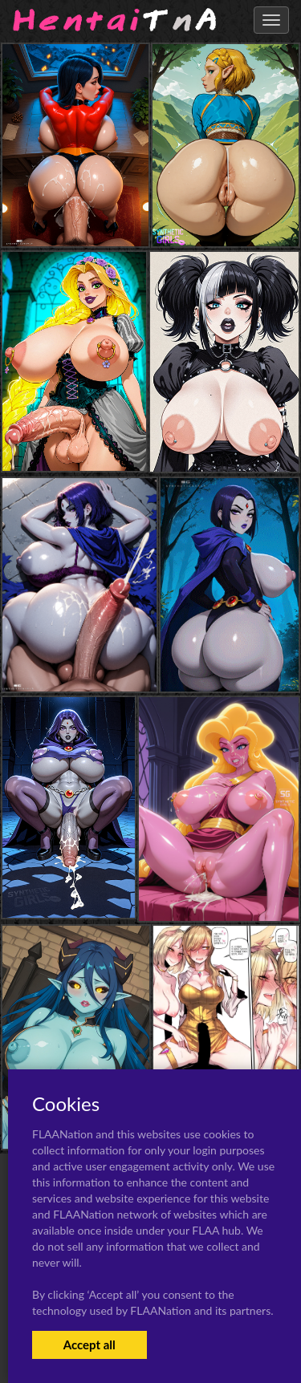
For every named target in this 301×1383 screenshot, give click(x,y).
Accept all (89, 1344)
